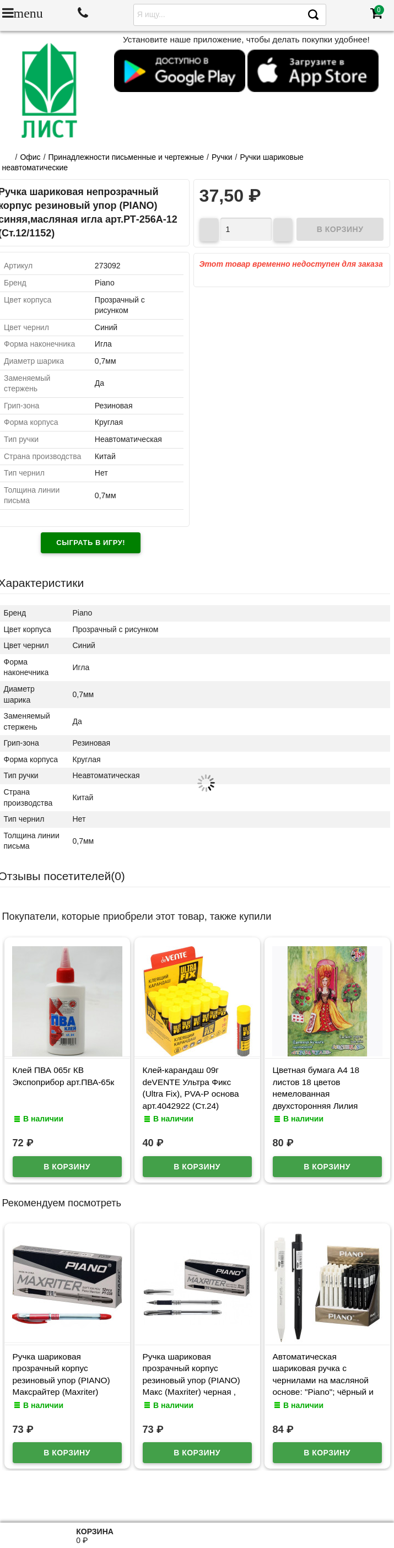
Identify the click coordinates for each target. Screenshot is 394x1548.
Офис (30, 157)
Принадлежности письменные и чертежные (126, 157)
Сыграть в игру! (90, 542)
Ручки (222, 157)
